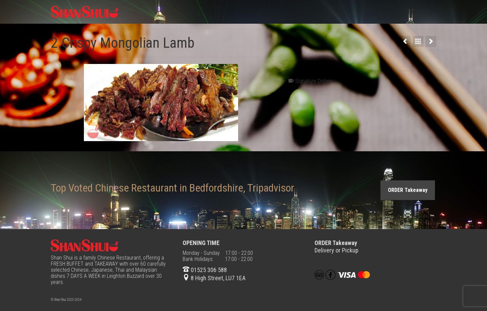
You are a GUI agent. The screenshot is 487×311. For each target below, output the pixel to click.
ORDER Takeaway (407, 190)
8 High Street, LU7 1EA (214, 278)
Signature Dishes (313, 81)
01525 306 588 (205, 269)
